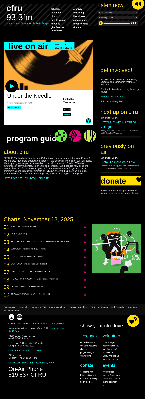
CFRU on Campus (99, 307)
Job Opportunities (78, 307)
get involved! (116, 70)
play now (15, 107)
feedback (89, 335)
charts (54, 16)
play (7, 81)
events (109, 365)
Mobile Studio (117, 307)
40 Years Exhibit (11, 311)
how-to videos (58, 20)
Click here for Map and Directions (25, 350)
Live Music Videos (57, 307)
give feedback (58, 27)
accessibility (80, 20)
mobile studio (80, 24)
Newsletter (56, 30)
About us (132, 307)
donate (77, 27)
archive (67, 110)
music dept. (79, 12)
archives (78, 9)
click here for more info (112, 96)
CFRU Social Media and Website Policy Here (31, 362)
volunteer (56, 12)
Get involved (10, 307)
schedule (56, 9)
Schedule (23, 307)
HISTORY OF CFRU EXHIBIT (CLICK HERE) (26, 178)
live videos (79, 16)
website (67, 115)
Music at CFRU (39, 307)
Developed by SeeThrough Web (48, 323)
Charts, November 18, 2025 (38, 219)
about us (55, 24)
